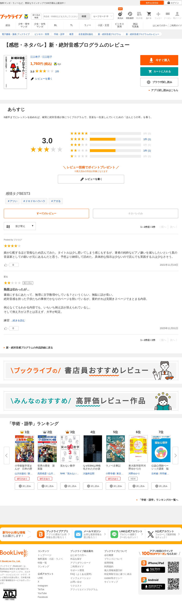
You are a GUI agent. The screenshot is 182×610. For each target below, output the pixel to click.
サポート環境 (77, 570)
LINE (40, 578)
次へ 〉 (174, 226)
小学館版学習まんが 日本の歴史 (23, 468)
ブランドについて (113, 559)
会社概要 (108, 555)
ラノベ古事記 (113, 465)
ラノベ (87, 25)
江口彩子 (47, 56)
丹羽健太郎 (165, 473)
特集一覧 (42, 562)
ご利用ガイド (175, 25)
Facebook (43, 597)
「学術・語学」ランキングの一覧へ (158, 499)
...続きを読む (18, 320)
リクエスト (76, 585)
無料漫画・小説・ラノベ (50, 559)
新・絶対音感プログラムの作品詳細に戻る (29, 347)
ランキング (43, 566)
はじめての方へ (160, 25)
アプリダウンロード (80, 562)
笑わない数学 (67, 465)
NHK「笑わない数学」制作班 (75, 473)
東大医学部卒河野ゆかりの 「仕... (137, 468)
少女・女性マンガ (40, 25)
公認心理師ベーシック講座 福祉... (160, 468)
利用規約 (108, 566)
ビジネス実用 (119, 25)
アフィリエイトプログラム (84, 589)
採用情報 (108, 562)
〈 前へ (162, 226)
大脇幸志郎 (88, 473)
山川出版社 (20, 473)
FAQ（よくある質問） (81, 574)
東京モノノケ (123, 473)
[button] (24, 486)
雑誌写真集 (135, 25)
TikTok (41, 589)
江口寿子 (35, 56)
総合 (8, 25)
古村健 (154, 473)
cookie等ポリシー (113, 578)
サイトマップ (111, 582)
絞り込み (36, 16)
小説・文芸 (103, 25)
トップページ (44, 555)
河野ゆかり (134, 473)
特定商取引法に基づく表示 (118, 574)
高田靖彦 (42, 473)
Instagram (43, 585)
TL (71, 25)
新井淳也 (32, 473)
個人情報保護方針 (113, 570)
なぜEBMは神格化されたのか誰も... (92, 468)
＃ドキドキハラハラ (34, 201)
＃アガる (56, 201)
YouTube (42, 593)
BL (55, 25)
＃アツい (12, 201)
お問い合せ (76, 582)
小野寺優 (110, 473)
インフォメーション (80, 578)
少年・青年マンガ (24, 25)
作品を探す (76, 559)
